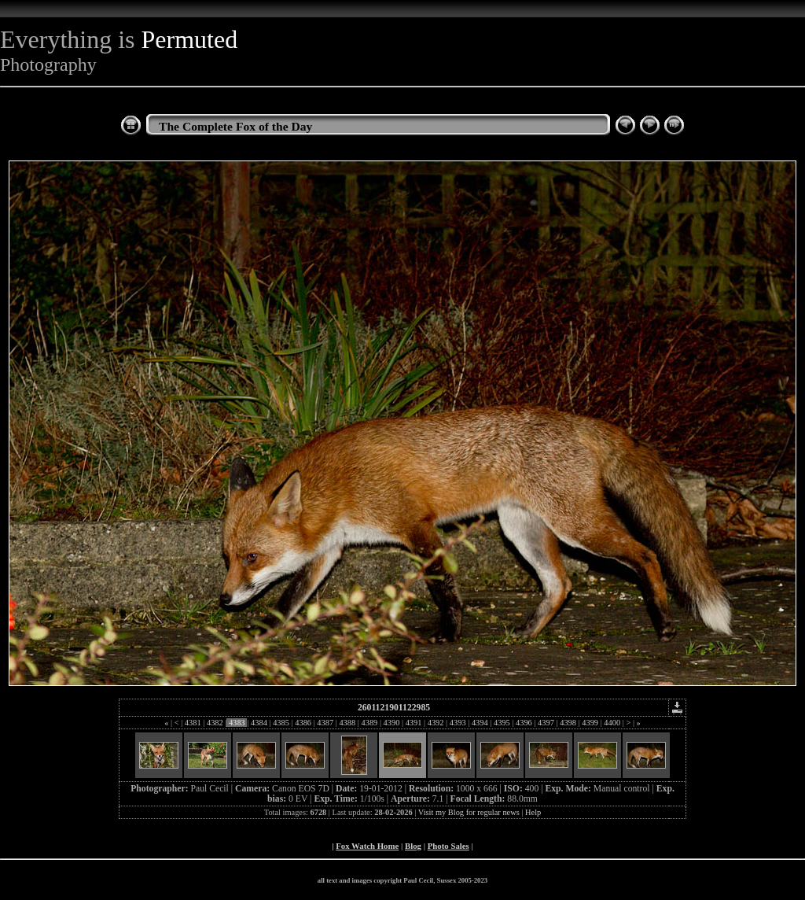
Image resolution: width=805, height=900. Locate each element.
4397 (546, 722)
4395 (501, 722)
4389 (369, 722)
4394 (479, 722)
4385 (281, 722)
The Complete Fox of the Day (235, 126)
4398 (568, 722)
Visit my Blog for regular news (469, 812)
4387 (325, 722)
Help (533, 812)
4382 (214, 722)
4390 (391, 722)
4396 (523, 722)
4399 (590, 722)
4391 (413, 722)
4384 (259, 722)
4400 (612, 722)
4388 (347, 722)
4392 (435, 722)
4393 (457, 722)
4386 (303, 722)
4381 (192, 722)
